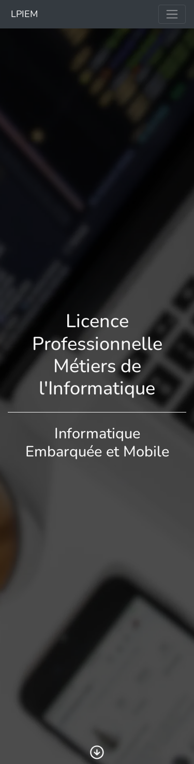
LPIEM (23, 14)
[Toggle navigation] (172, 14)
